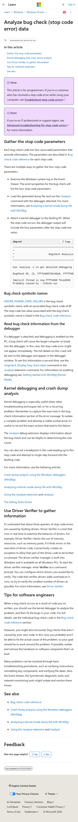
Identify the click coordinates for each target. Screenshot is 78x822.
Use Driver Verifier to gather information (28, 62)
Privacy (26, 806)
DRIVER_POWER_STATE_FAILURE (23, 301)
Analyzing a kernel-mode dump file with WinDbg (33, 487)
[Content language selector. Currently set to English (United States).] (22, 786)
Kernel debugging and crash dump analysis (29, 57)
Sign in (71, 4)
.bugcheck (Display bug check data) (25, 365)
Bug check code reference (55, 315)
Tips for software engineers (21, 66)
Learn (7, 12)
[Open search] (63, 5)
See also (11, 71)
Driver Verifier (55, 586)
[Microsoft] (39, 4)
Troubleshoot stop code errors (43, 99)
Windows (18, 12)
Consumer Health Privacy (49, 806)
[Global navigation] (3, 5)
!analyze (65, 196)
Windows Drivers (35, 12)
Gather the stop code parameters (24, 53)
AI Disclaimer (14, 802)
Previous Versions (34, 802)
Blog (49, 802)
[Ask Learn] (64, 12)
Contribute (12, 806)
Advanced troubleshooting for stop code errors (37, 125)
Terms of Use (13, 811)
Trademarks (30, 811)
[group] (42, 265)
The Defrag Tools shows (18, 502)
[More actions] (71, 12)
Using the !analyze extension (21, 494)
